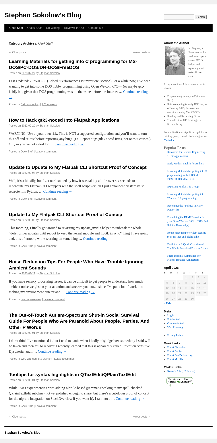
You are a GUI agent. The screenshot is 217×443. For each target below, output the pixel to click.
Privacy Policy (175, 335)
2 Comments (49, 104)
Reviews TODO (74, 27)
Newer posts (141, 52)
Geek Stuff (16, 27)
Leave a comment (45, 151)
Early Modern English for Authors (185, 163)
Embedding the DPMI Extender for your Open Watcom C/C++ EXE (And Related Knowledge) (187, 221)
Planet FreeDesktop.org (179, 355)
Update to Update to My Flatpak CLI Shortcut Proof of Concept (78, 167)
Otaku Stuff (34, 27)
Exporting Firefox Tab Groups (183, 186)
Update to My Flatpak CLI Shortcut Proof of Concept (66, 214)
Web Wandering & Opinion (36, 358)
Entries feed (173, 319)
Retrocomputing (30, 104)
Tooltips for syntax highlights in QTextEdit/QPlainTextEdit (72, 374)
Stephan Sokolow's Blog (43, 15)
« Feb (167, 303)
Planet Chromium (176, 347)
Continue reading (69, 144)
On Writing (53, 27)
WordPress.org (175, 327)
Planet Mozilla (175, 359)
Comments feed (175, 323)
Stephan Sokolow (49, 73)
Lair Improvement (31, 299)
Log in (170, 315)
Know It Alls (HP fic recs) (181, 371)
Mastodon (169, 140)
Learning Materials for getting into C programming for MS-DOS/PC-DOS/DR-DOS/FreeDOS (187, 175)
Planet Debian (174, 351)
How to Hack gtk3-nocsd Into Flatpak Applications (64, 120)
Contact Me (95, 27)
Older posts (17, 52)
